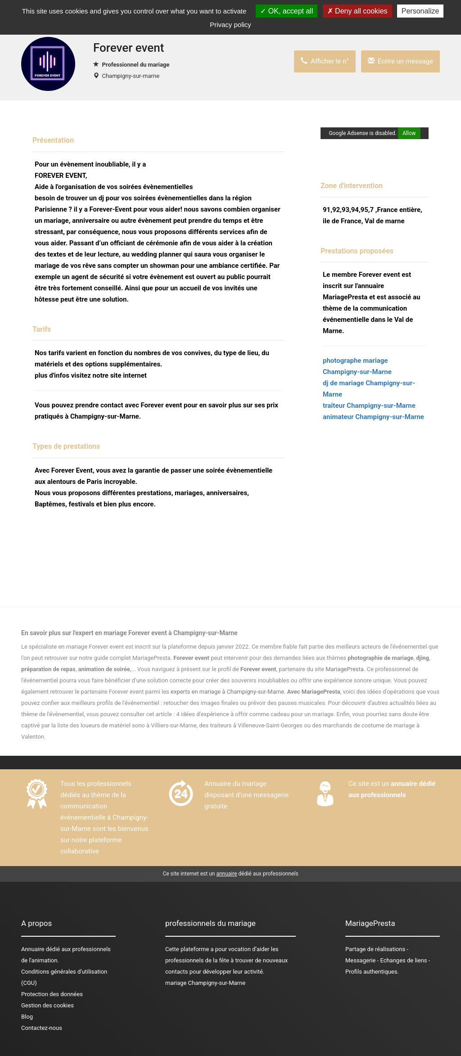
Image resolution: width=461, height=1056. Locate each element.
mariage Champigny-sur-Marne (205, 982)
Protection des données (52, 994)
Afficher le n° (325, 61)
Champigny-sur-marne (130, 75)
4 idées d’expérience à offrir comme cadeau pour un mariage (254, 714)
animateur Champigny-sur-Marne (373, 417)
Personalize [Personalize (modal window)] (420, 11)
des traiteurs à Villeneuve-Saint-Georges (251, 725)
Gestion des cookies (47, 1005)
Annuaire (32, 949)
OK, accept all (286, 11)
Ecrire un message (400, 61)
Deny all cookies (357, 11)
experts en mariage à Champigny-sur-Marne (227, 691)
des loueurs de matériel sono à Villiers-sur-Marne (133, 725)
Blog (27, 1016)
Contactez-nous (41, 1027)
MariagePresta (344, 669)
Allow (409, 133)
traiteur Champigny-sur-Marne (369, 406)
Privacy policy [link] (230, 24)
